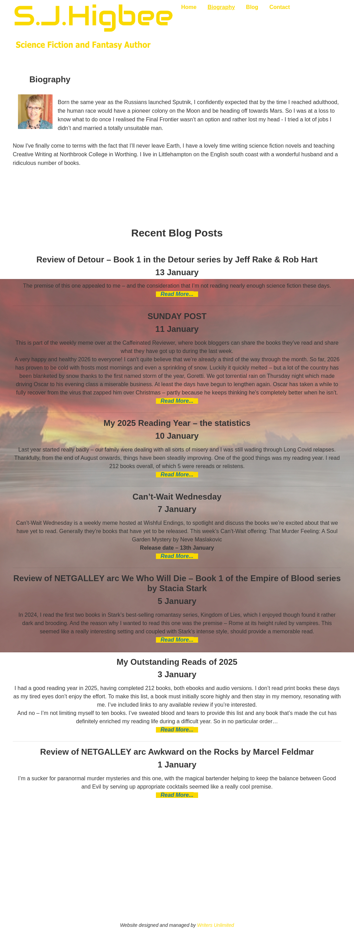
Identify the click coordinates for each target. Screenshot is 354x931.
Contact (279, 7)
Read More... (176, 294)
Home (188, 7)
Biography (221, 7)
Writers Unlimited (215, 925)
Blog (252, 7)
